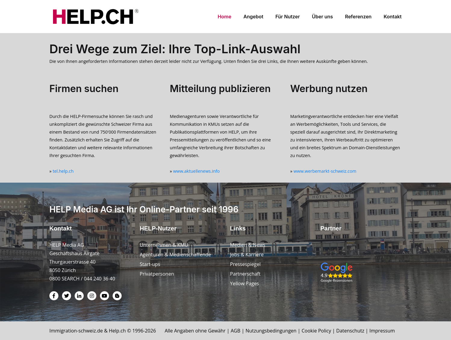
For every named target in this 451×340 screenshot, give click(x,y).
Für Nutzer (287, 17)
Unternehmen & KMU (164, 245)
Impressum (382, 330)
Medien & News (247, 245)
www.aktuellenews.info (196, 171)
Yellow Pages (244, 283)
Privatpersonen (157, 273)
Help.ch (117, 330)
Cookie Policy (316, 330)
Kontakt (393, 17)
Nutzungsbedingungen (270, 330)
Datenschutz (350, 330)
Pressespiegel (245, 264)
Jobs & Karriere (247, 254)
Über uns (322, 17)
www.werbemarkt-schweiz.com (325, 171)
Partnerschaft (245, 273)
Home (225, 17)
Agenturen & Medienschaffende (175, 254)
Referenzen (358, 17)
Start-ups (150, 264)
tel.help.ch (63, 171)
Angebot (253, 17)
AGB (235, 330)
